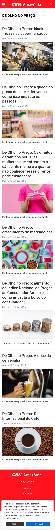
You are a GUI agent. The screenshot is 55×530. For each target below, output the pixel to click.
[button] (3, 4)
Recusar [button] (15, 524)
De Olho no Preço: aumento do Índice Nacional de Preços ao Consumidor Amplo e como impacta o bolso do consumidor (27, 292)
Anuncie (27, 489)
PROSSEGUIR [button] (38, 524)
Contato (27, 494)
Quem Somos (27, 482)
